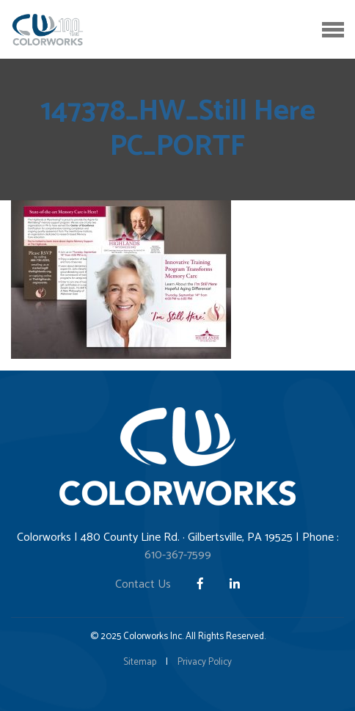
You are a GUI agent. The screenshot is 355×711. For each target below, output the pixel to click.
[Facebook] (201, 584)
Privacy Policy (205, 662)
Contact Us (143, 584)
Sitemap (139, 662)
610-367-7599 (177, 555)
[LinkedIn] (235, 584)
